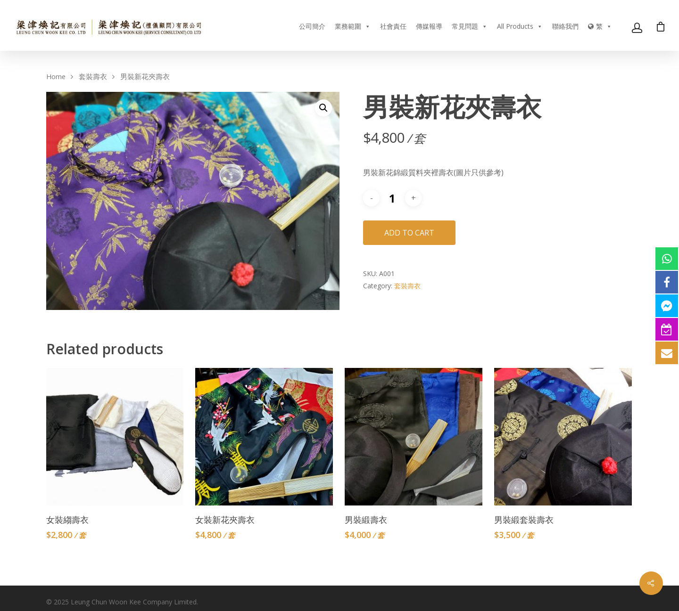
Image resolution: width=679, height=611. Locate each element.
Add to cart (409, 233)
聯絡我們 (565, 26)
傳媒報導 (429, 26)
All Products (520, 26)
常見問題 (470, 26)
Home (56, 76)
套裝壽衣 (93, 76)
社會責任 (393, 26)
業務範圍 (353, 26)
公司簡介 (312, 26)
